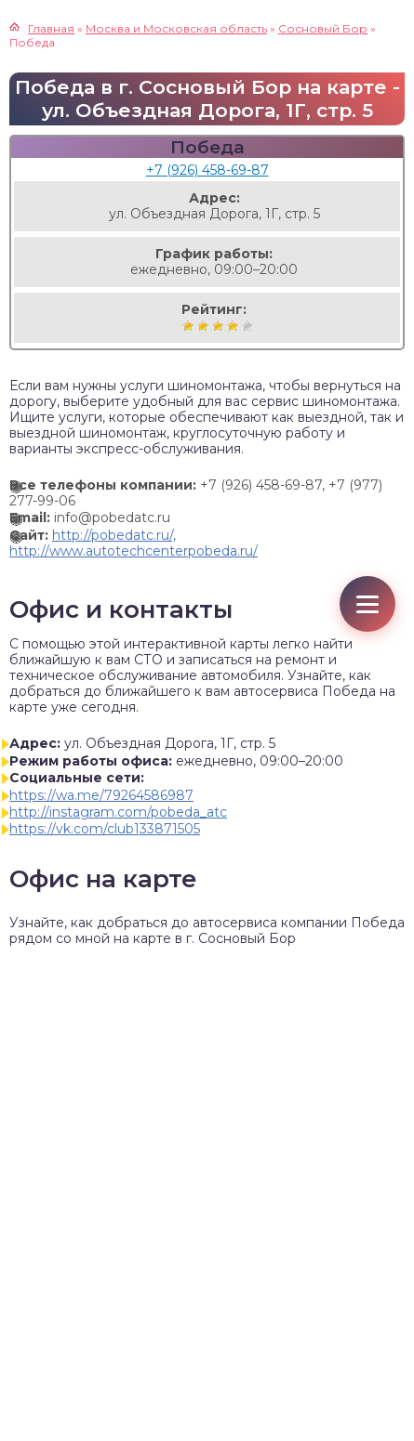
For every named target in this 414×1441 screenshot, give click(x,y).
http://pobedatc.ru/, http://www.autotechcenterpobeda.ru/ (133, 543)
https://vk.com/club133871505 (104, 828)
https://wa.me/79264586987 (101, 795)
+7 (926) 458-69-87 (207, 170)
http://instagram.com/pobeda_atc (118, 812)
